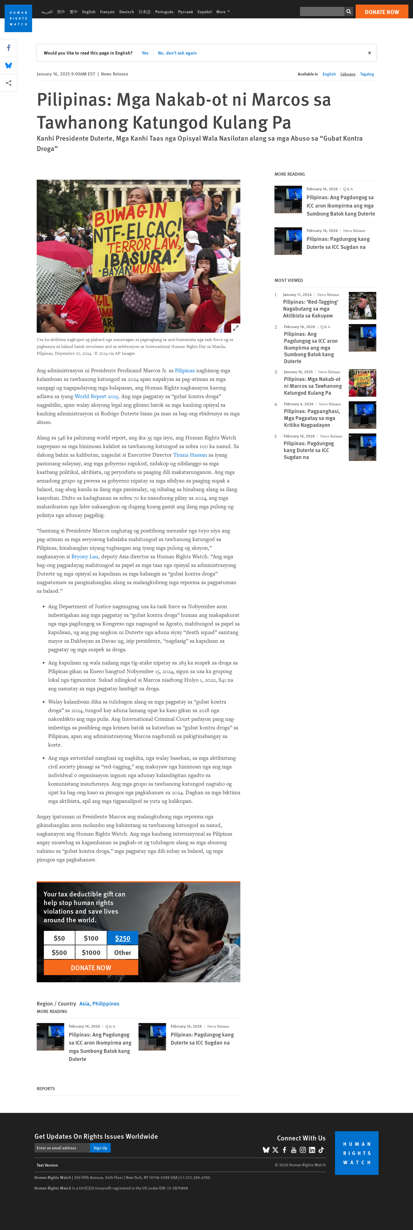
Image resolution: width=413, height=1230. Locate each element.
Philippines (105, 1003)
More (224, 11)
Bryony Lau (84, 556)
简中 (61, 11)
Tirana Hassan (190, 455)
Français (107, 11)
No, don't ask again (177, 52)
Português (164, 11)
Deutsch (126, 11)
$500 (59, 952)
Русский (185, 11)
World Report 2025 (96, 396)
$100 (91, 938)
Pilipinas (185, 370)
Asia (84, 1003)
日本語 (145, 11)
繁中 (74, 11)
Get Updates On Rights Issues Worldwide (96, 1136)
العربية (46, 11)
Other (122, 952)
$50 (59, 938)
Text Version (47, 1165)
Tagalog (367, 74)
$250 (122, 938)
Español (205, 11)
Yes (145, 52)
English (89, 11)
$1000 (91, 952)
